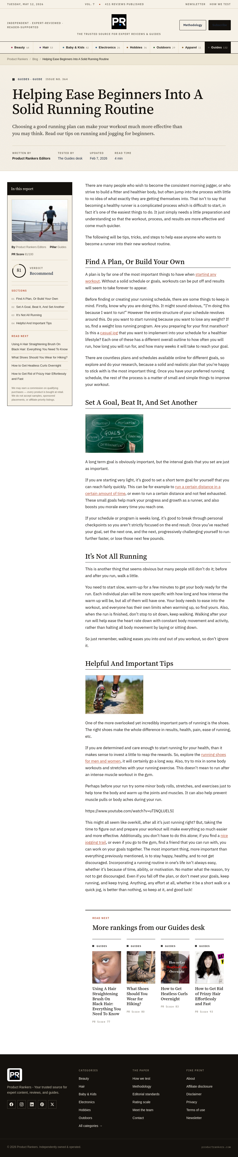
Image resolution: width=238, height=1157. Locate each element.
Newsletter (195, 4)
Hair (46, 47)
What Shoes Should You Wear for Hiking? (39, 357)
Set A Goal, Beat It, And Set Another (38, 307)
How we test (220, 4)
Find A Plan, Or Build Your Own (35, 298)
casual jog (109, 332)
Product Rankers (17, 59)
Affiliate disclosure (199, 1086)
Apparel (191, 47)
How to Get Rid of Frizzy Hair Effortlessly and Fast (39, 376)
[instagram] (21, 1104)
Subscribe (219, 25)
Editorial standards (145, 1094)
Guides (218, 47)
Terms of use (195, 1110)
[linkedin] (32, 1104)
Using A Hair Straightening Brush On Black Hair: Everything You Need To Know (40, 346)
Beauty (20, 47)
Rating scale (141, 1102)
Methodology (192, 25)
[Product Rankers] (119, 25)
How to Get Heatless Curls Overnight (36, 365)
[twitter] (52, 1104)
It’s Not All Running (27, 315)
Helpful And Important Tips (32, 323)
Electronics (108, 47)
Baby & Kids (76, 47)
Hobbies (137, 47)
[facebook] (11, 1104)
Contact (138, 1118)
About (190, 1078)
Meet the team (142, 1110)
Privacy (191, 1102)
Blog (35, 59)
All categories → (90, 1126)
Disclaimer (194, 1094)
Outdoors (164, 47)
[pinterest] (42, 1104)
